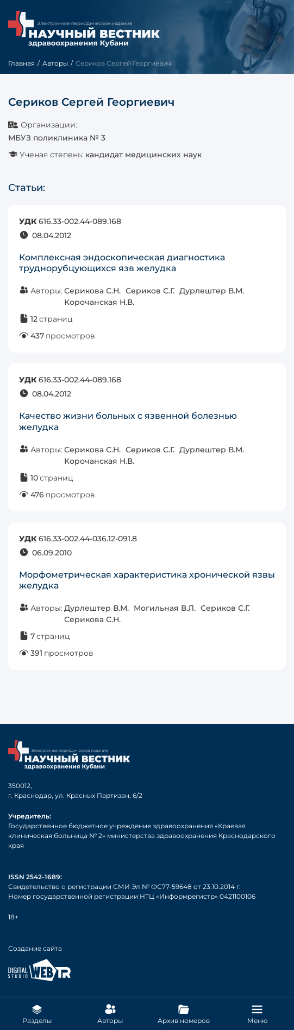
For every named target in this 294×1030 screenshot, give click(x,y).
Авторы (55, 63)
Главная (21, 63)
